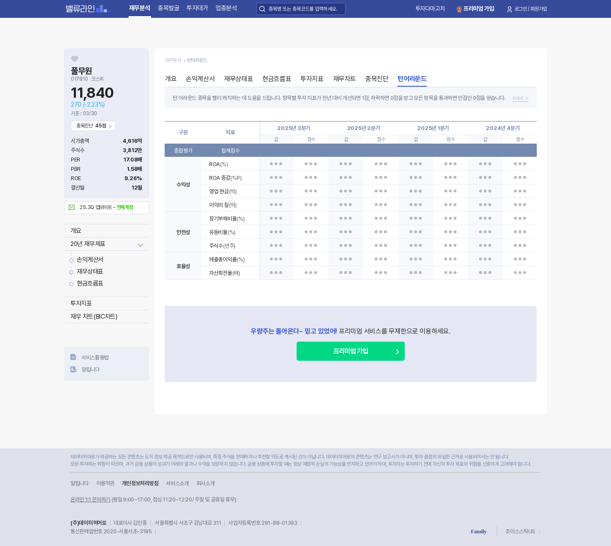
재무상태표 (90, 271)
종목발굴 (168, 8)
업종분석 (226, 8)
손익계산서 (90, 259)
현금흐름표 (90, 283)
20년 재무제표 (88, 244)
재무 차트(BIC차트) (93, 316)
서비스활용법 (95, 357)
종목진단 (376, 79)
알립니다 (90, 369)
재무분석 (140, 8)
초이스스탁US (520, 531)
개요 (75, 231)
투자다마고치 (430, 8)
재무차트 (344, 79)
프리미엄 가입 (478, 8)
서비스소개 (177, 483)
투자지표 (81, 303)
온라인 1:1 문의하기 (90, 499)
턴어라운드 (412, 79)
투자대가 (197, 8)
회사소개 (205, 483)
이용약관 (105, 483)
